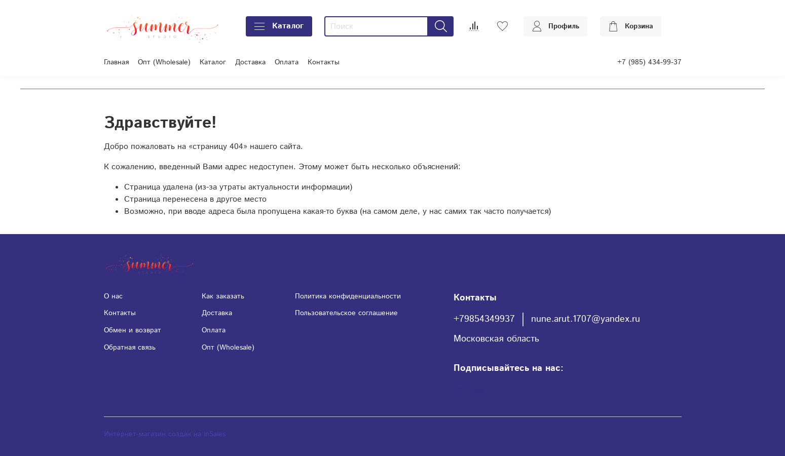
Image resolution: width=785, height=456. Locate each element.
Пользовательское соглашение (346, 313)
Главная (116, 62)
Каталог (279, 26)
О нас (113, 296)
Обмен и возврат (132, 330)
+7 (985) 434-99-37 (649, 62)
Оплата (286, 62)
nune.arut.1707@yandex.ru (585, 319)
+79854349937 (484, 319)
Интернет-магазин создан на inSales (165, 434)
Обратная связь (130, 348)
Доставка (250, 62)
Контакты (324, 62)
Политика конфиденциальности (348, 296)
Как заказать (223, 296)
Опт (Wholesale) (164, 62)
